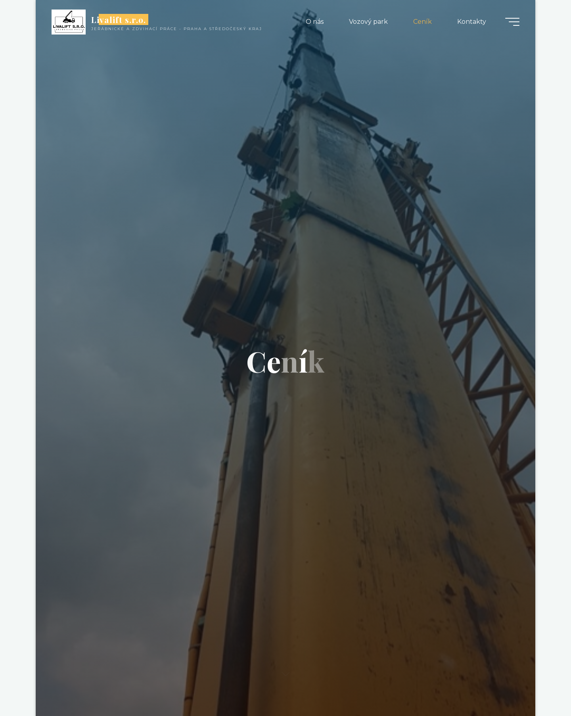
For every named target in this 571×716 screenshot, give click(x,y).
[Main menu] (512, 22)
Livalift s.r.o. (118, 19)
